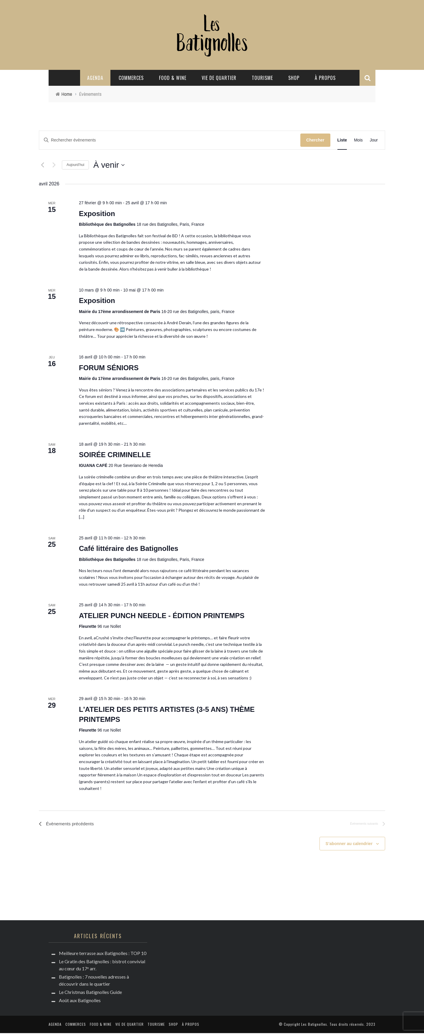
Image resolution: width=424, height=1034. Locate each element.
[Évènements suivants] (53, 165)
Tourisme (262, 77)
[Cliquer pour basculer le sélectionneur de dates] (109, 165)
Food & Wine (172, 77)
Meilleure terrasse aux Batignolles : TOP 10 (102, 954)
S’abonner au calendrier (349, 844)
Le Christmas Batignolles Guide (90, 993)
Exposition (97, 214)
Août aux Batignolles (80, 1001)
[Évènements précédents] (42, 165)
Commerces (131, 77)
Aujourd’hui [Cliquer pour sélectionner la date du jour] (75, 165)
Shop (293, 77)
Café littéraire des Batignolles (128, 548)
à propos (325, 77)
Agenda (95, 77)
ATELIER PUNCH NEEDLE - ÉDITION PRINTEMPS (161, 616)
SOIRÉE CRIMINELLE (115, 455)
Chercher (315, 140)
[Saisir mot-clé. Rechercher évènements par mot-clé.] (169, 140)
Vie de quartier (219, 77)
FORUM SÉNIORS (109, 368)
